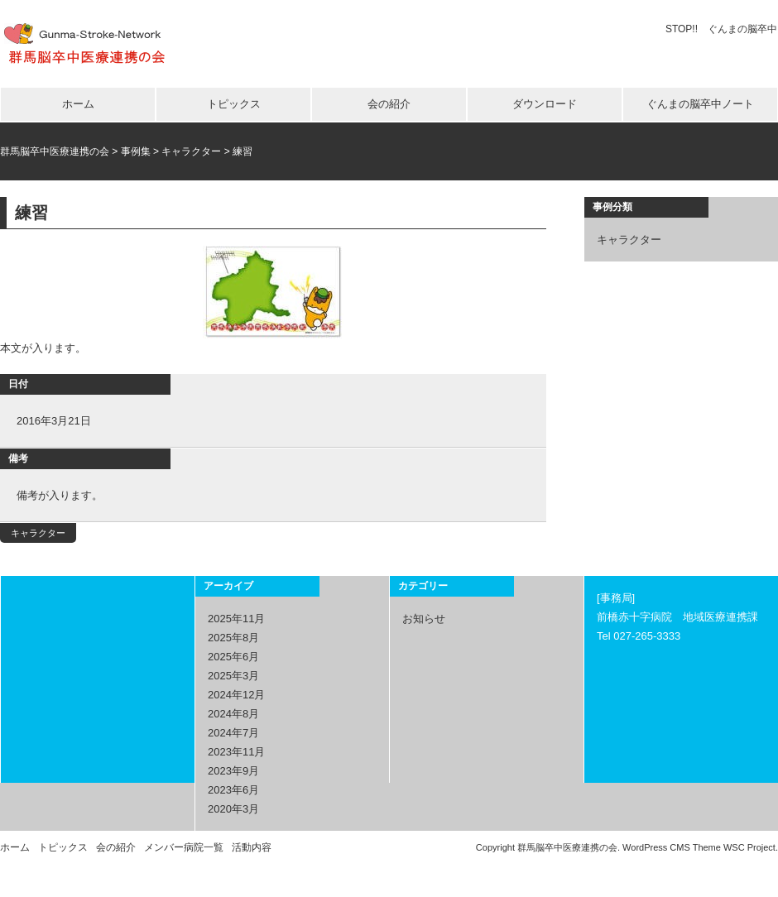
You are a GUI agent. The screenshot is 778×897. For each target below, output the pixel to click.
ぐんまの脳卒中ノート (700, 104)
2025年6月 (233, 656)
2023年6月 (233, 790)
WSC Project (749, 847)
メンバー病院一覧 (183, 847)
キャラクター (38, 533)
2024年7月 (233, 733)
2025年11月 (236, 618)
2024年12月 (236, 694)
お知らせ (423, 618)
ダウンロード (544, 104)
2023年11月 (236, 752)
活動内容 (251, 847)
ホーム (78, 104)
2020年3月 (233, 809)
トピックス (234, 104)
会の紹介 (389, 104)
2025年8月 (233, 637)
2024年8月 (233, 714)
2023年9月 (233, 771)
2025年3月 (233, 675)
